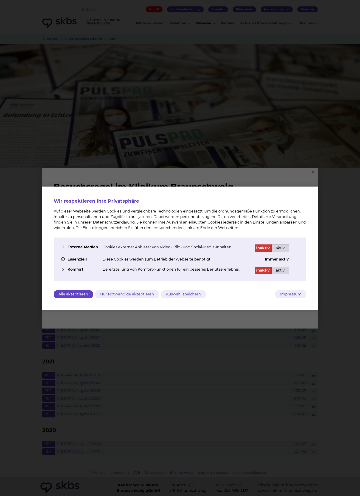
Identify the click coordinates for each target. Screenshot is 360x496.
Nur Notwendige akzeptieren (127, 294)
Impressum (290, 294)
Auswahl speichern (183, 294)
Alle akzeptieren (73, 294)
